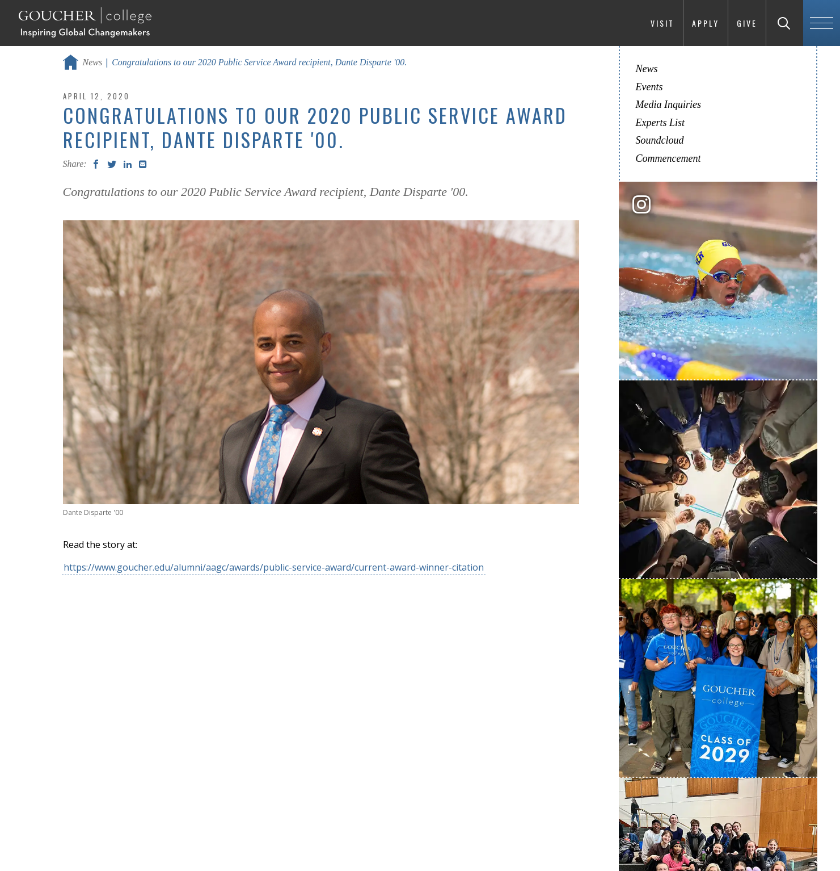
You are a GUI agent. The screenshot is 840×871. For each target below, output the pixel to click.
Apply (705, 23)
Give (747, 23)
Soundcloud (660, 140)
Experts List (660, 122)
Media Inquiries (668, 104)
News (93, 62)
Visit (662, 23)
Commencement (668, 158)
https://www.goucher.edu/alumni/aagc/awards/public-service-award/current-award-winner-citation (274, 567)
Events (649, 87)
